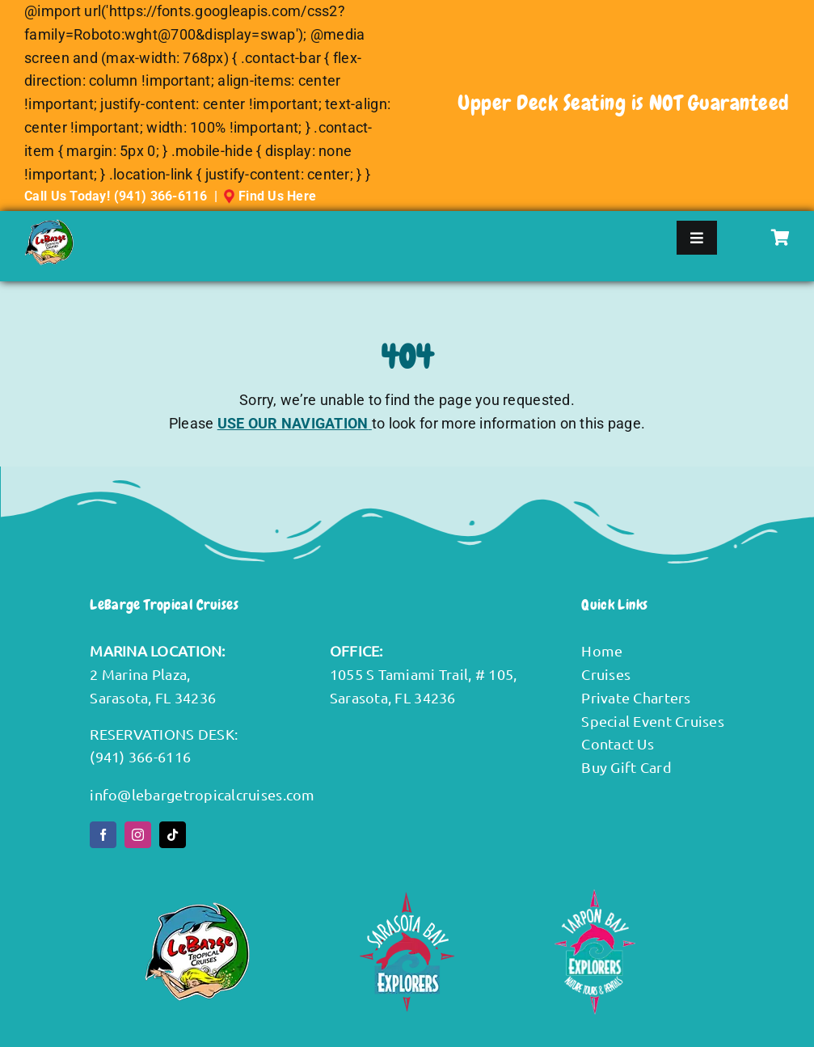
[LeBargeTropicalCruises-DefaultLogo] (49, 225)
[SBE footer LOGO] (407, 897)
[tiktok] (172, 834)
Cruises (606, 673)
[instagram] (137, 834)
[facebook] (103, 834)
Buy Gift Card (626, 766)
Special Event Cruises (652, 720)
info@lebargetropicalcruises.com (202, 794)
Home (601, 650)
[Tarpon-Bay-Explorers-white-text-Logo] (595, 895)
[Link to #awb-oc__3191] (780, 238)
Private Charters (635, 697)
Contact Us (617, 743)
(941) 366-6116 (161, 196)
